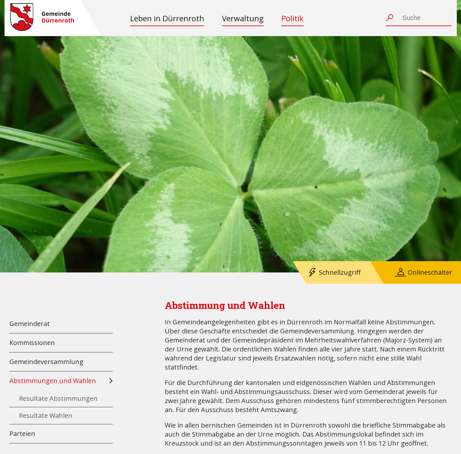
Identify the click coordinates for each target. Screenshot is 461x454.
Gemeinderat (29, 323)
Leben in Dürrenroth (167, 18)
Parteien (22, 433)
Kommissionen (32, 342)
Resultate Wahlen (45, 415)
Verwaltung (243, 18)
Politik (292, 18)
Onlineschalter (430, 272)
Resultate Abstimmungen (58, 398)
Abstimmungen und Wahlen (52, 380)
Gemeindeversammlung (46, 361)
